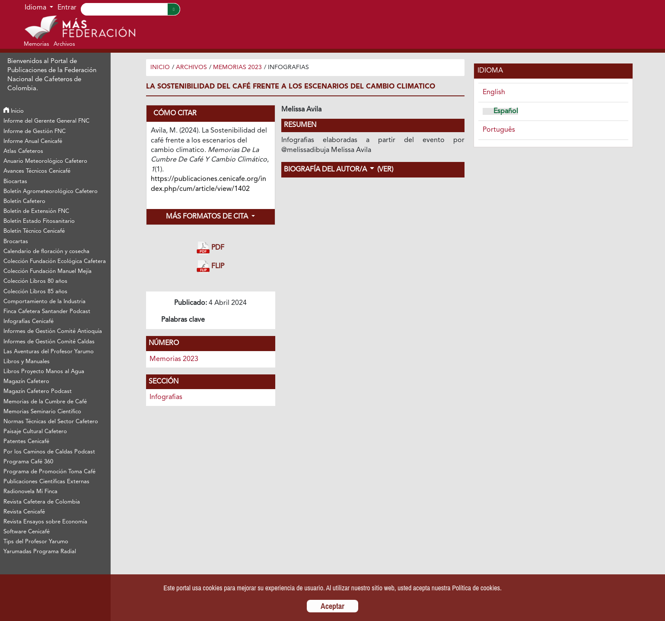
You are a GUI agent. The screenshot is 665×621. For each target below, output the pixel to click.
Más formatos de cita (208, 216)
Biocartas (15, 181)
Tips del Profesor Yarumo (35, 542)
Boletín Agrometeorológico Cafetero (50, 191)
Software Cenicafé (26, 532)
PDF (210, 248)
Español (505, 111)
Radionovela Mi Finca (30, 491)
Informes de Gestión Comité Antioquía (52, 331)
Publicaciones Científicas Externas (46, 482)
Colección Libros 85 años (35, 292)
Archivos (191, 67)
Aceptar (332, 606)
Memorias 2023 (237, 67)
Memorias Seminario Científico (42, 412)
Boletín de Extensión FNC (36, 211)
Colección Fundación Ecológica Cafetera (54, 261)
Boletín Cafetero (24, 201)
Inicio (13, 111)
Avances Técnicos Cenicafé (36, 171)
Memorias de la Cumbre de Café (45, 402)
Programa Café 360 (28, 462)
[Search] (124, 9)
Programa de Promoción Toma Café (49, 472)
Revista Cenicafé (24, 512)
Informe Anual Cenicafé (32, 141)
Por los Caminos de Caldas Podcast (49, 452)
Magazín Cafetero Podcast (37, 391)
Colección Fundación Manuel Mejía (47, 271)
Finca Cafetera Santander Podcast (46, 311)
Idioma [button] (36, 7)
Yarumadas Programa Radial (39, 551)
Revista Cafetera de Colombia (41, 502)
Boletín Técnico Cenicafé (34, 231)
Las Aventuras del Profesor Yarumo (48, 352)
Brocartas (15, 241)
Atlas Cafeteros (23, 151)
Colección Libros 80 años (35, 281)
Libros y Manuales (26, 361)
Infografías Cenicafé (28, 321)
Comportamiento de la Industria (44, 301)
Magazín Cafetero (26, 381)
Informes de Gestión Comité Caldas (49, 342)
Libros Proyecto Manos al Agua (43, 371)
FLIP (210, 266)
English (494, 92)
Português (499, 130)
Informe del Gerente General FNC (46, 121)
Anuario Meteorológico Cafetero (45, 161)
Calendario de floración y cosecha (46, 251)
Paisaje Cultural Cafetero (35, 431)
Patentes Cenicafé (26, 441)
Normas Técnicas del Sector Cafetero (50, 422)
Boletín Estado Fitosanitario (39, 221)
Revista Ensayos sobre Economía (45, 522)
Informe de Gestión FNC (34, 131)
